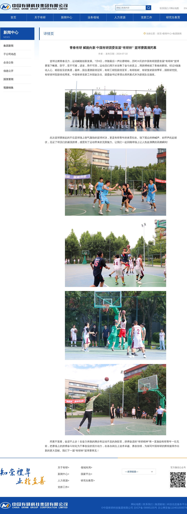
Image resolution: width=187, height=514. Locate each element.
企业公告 (8, 62)
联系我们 (164, 8)
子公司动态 (9, 54)
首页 (13, 17)
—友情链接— (131, 471)
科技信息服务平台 (177, 504)
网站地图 (174, 8)
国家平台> (86, 474)
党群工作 (146, 17)
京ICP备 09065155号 (146, 507)
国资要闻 (8, 79)
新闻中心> (63, 474)
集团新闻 (8, 45)
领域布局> (86, 467)
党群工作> (63, 487)
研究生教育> (88, 480)
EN (185, 8)
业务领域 (93, 17)
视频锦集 (8, 87)
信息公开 (8, 71)
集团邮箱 (160, 504)
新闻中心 (66, 17)
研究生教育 (173, 17)
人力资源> (63, 480)
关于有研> (63, 467)
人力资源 (119, 17)
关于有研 (40, 17)
